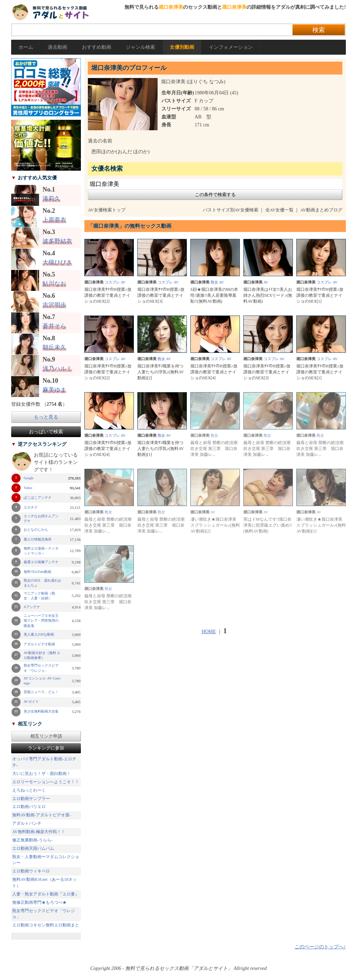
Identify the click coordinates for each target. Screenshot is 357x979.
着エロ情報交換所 (38, 539)
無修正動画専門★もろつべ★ (39, 902)
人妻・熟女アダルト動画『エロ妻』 (45, 894)
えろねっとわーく (29, 790)
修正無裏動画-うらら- (32, 840)
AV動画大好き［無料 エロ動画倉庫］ (42, 655)
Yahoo (28, 488)
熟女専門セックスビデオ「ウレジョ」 (41, 668)
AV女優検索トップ (107, 210)
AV (123, 282)
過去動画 (57, 47)
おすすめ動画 (96, 47)
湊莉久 (51, 198)
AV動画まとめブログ (321, 210)
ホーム (25, 47)
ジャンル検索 (140, 47)
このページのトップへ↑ (320, 946)
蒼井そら (54, 326)
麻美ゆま (54, 390)
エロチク (31, 507)
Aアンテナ (32, 607)
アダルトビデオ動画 (39, 644)
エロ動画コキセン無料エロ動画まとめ (45, 928)
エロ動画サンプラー (31, 798)
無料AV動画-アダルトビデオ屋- (41, 815)
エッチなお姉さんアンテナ (41, 518)
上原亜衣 (54, 220)
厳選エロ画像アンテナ (41, 562)
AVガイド (31, 702)
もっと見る (46, 417)
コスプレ (112, 282)
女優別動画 (182, 47)
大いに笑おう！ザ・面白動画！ (41, 773)
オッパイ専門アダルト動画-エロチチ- (44, 762)
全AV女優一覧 (279, 210)
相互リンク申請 (46, 736)
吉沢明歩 (54, 305)
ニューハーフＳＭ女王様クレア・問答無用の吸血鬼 (41, 621)
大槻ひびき (57, 262)
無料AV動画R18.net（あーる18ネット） (44, 882)
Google (28, 478)
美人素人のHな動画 (39, 634)
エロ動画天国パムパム (33, 848)
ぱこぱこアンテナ (38, 497)
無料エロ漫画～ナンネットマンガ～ (41, 551)
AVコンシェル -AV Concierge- (42, 681)
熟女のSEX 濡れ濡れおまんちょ (42, 583)
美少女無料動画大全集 (41, 711)
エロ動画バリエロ (29, 806)
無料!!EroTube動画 (37, 572)
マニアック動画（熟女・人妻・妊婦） (39, 596)
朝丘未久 (54, 347)
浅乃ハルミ (57, 368)
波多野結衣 (57, 241)
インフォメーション (231, 47)
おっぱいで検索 (46, 431)
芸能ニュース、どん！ (41, 692)
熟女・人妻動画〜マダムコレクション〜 (45, 859)
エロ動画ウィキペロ (31, 871)
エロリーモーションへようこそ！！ (45, 781)
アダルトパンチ (26, 823)
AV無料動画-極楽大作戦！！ (38, 831)
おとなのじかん (36, 529)
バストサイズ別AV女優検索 (231, 210)
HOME (209, 631)
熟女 (214, 282)
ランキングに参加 (46, 748)
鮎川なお (54, 283)
